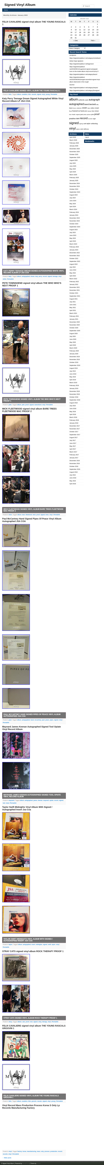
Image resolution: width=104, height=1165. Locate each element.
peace (47, 720)
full (79, 111)
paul (10, 720)
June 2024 (72, 200)
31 (76, 38)
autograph (94, 99)
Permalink (54, 94)
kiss (93, 111)
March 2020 (73, 348)
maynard (11, 800)
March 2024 (73, 209)
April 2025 (72, 172)
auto (86, 100)
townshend (37, 405)
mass (38, 1151)
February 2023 (74, 247)
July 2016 (72, 475)
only (42, 1151)
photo (85, 114)
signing (81, 123)
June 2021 (72, 304)
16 (71, 32)
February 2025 (74, 177)
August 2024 (73, 195)
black (71, 108)
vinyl (43, 94)
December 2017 (74, 426)
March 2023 (73, 244)
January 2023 (73, 250)
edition (93, 108)
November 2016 (74, 463)
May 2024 (72, 203)
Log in (87, 137)
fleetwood (29, 514)
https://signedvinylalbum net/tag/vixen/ (81, 64)
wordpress (72, 55)
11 (80, 30)
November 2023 (74, 221)
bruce (74, 108)
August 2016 (73, 472)
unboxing (94, 123)
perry (40, 276)
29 (97, 35)
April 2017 (72, 449)
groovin (34, 1101)
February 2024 (74, 212)
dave (88, 108)
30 (71, 38)
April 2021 (72, 310)
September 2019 (74, 365)
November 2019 (74, 359)
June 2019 (72, 374)
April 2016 (72, 484)
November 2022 (74, 255)
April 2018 (72, 414)
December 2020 (74, 322)
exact (97, 108)
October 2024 (73, 189)
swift (49, 944)
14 (93, 30)
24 (76, 35)
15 (97, 30)
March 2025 (73, 175)
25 (80, 35)
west (81, 129)
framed (75, 111)
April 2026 (72, 137)
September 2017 (74, 434)
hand (32, 720)
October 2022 (73, 258)
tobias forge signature (76, 61)
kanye (89, 111)
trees (47, 514)
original (78, 114)
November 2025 (74, 151)
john (86, 111)
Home (6, 10)
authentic (81, 100)
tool (4, 803)
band (86, 104)
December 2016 (74, 460)
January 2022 (73, 284)
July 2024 (72, 198)
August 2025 (73, 160)
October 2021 (73, 293)
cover (84, 108)
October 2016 (73, 466)
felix (10, 94)
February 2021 (74, 316)
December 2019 (74, 356)
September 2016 (74, 469)
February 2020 (74, 351)
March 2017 (73, 452)
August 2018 (73, 403)
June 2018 (72, 408)
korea (24, 1151)
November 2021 (74, 290)
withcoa (86, 129)
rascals (34, 94)
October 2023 (73, 224)
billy (97, 104)
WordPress (25, 1163)
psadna (72, 118)
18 (80, 32)
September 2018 (74, 400)
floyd (70, 111)
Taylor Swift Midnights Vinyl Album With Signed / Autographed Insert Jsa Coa (27, 808)
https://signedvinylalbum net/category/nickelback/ (85, 58)
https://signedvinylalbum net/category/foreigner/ (84, 90)
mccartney (38, 720)
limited (97, 111)
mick (10, 514)
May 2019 (72, 377)
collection (79, 108)
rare (77, 118)
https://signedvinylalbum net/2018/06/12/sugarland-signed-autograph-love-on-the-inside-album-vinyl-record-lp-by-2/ (83, 69)
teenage (55, 276)
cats (23, 1022)
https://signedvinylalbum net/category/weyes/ (83, 87)
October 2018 (73, 397)
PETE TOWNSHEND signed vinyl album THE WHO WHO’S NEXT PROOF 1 (31, 400)
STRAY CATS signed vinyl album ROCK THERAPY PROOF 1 (33, 951)
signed (39, 94)
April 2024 (72, 206)
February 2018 (74, 420)
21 (93, 32)
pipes (51, 720)
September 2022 (74, 261)
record (45, 276)
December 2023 (74, 218)
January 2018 (73, 423)
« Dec (75, 40)
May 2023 (72, 238)
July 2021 (72, 302)
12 (84, 30)
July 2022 (72, 267)
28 (93, 35)
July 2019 (72, 371)
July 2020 (72, 336)
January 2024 (73, 215)
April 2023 (72, 241)
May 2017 (72, 446)
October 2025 (73, 154)
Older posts (6, 1158)
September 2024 (74, 192)
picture (89, 114)
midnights (39, 944)
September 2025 (74, 157)
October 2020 (73, 328)
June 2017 (72, 443)
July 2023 (72, 232)
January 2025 (73, 180)
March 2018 (73, 417)
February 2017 (74, 455)
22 (97, 32)
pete (10, 405)
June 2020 (72, 339)
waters (78, 129)
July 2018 (72, 405)
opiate (51, 800)
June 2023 (72, 235)
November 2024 (74, 186)
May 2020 (72, 342)
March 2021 (73, 313)
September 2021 (74, 296)
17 (76, 32)
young (48, 94)
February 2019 (74, 385)
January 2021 (73, 319)
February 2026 (74, 143)
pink (92, 114)
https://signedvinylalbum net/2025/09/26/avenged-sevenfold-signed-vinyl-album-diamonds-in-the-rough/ (84, 79)
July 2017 (72, 440)
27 (89, 35)
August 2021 (73, 299)
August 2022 (73, 264)
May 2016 (72, 481)
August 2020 (73, 333)
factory (19, 1151)
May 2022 (72, 273)
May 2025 (72, 169)
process (47, 1151)
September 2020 (74, 330)
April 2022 (72, 276)
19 (84, 32)
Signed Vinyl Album (19, 5)
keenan (40, 800)
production (53, 1151)
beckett (92, 104)
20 (89, 32)
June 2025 (72, 166)
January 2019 (73, 388)
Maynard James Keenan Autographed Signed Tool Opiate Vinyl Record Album (32, 796)
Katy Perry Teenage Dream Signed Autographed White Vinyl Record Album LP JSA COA (33, 272)
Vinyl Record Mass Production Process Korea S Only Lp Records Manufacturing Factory (31, 1106)
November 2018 (74, 394)
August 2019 (73, 368)
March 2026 (73, 140)
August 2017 (73, 437)
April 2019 (72, 380)
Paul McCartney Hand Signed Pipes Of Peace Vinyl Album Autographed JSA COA (32, 715)
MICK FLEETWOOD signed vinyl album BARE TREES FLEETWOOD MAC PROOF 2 (29, 409)
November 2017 (74, 429)
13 (89, 30)
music (73, 114)
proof (27, 405)
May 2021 (72, 307)
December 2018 (74, 391)
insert (33, 944)
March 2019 (73, 382)
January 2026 (73, 146)
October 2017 (73, 431)
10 (76, 30)
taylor (10, 944)
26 (84, 35)
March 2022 (73, 279)
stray (10, 1022)
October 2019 (73, 362)
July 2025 (72, 163)
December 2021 (74, 287)
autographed (26, 276)
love (70, 114)
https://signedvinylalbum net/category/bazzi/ (83, 74)
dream (33, 276)
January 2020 (73, 354)
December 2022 (74, 253)
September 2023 (74, 227)
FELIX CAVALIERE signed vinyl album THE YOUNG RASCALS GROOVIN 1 (31, 1096)
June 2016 (72, 478)
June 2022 (72, 270)
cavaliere (24, 94)
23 (71, 35)
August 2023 (73, 229)
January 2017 (73, 458)
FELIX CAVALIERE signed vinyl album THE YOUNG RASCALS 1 (31, 91)
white (4, 279)
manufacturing (31, 1151)
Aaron (38, 1163)
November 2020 (74, 325)
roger (94, 118)
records (5, 1154)
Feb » (93, 40)
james (35, 800)
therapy (44, 1022)
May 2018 (72, 411)
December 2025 (74, 149)
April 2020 (72, 345)
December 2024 (74, 183)
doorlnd (71, 85)
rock (31, 1022)
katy (10, 276)
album (19, 94)
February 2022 (74, 281)
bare (23, 514)
